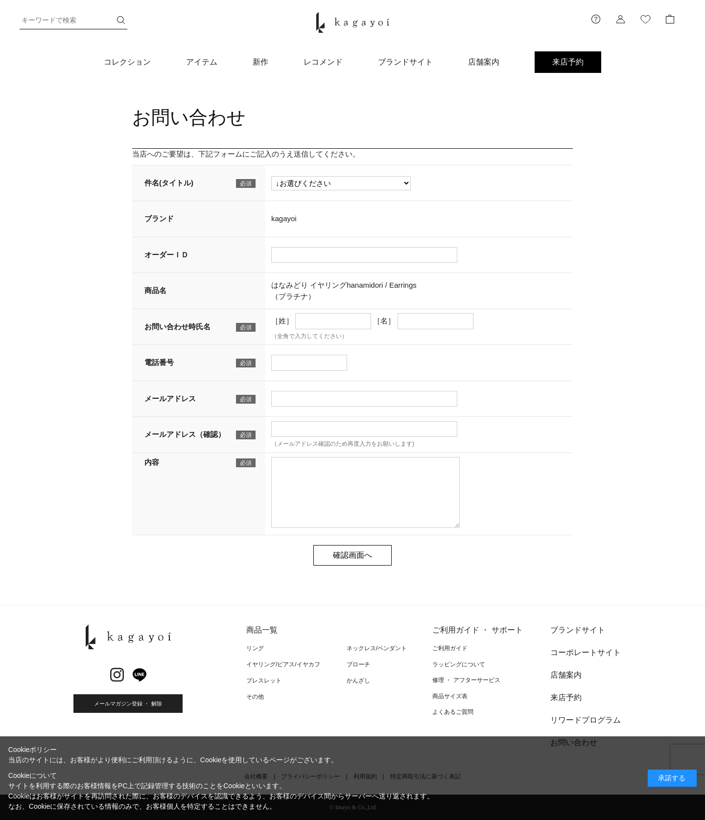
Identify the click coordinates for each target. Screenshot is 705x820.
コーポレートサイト (585, 652)
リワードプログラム (585, 720)
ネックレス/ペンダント (377, 648)
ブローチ (358, 664)
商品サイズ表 (450, 696)
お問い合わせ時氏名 (177, 326)
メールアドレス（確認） (184, 434)
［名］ (384, 321)
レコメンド (323, 62)
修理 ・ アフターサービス (466, 680)
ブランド (159, 218)
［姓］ (282, 321)
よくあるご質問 (452, 711)
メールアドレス (170, 398)
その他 (255, 696)
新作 (260, 62)
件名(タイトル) (168, 183)
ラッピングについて (458, 664)
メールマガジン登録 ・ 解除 (128, 703)
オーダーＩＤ (166, 255)
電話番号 (159, 362)
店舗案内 (483, 62)
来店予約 (568, 62)
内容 (151, 462)
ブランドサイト (405, 62)
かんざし (358, 680)
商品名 (155, 290)
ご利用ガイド (450, 648)
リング (255, 648)
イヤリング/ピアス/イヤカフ (283, 664)
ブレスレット (264, 680)
